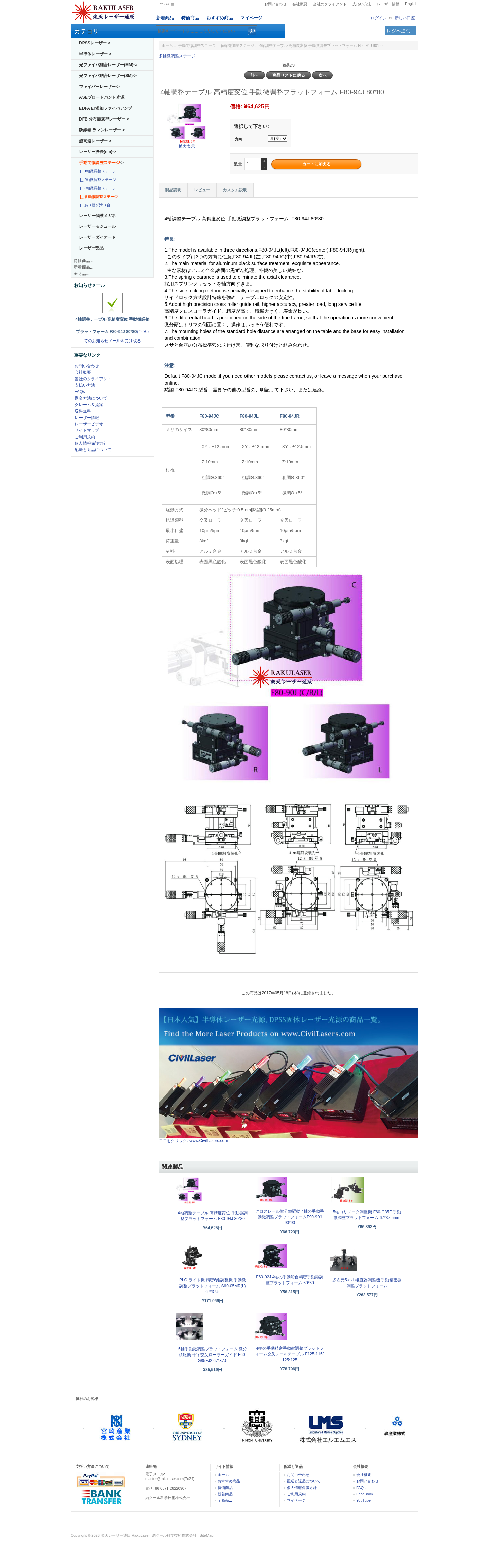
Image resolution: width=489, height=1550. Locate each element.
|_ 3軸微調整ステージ (97, 188)
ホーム (167, 45)
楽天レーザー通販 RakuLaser (125, 1535)
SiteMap (206, 1535)
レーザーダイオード (97, 237)
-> (101, 162)
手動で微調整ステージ (197, 45)
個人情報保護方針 (91, 443)
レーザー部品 (91, 248)
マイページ (251, 17)
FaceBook (364, 1494)
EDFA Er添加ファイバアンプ (105, 108)
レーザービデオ (89, 424)
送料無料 (83, 411)
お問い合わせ (275, 4)
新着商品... (83, 267)
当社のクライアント (330, 4)
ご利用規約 (85, 437)
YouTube (363, 1500)
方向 (238, 139)
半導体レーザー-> (95, 54)
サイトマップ (87, 430)
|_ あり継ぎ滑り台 (94, 205)
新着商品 (165, 17)
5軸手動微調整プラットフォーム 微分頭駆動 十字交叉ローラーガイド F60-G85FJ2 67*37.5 (212, 1355)
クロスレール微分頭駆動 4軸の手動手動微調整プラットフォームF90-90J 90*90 (289, 1217)
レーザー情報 (388, 4)
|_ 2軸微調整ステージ (97, 180)
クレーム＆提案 (89, 404)
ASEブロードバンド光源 (101, 97)
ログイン (378, 18)
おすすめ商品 (219, 17)
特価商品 (190, 17)
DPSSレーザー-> (94, 43)
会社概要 (299, 4)
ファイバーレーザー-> (99, 86)
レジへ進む (399, 30)
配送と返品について (93, 449)
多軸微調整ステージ (237, 45)
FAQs (80, 391)
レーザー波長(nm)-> (97, 151)
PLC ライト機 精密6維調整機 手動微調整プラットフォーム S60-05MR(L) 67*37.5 (212, 1286)
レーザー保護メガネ (97, 215)
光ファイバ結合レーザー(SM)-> (108, 75)
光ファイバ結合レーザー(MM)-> (108, 64)
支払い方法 (361, 4)
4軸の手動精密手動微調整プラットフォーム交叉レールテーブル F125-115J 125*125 (290, 1354)
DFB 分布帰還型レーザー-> (104, 119)
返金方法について (91, 398)
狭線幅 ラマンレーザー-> (102, 130)
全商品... (81, 273)
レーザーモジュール (97, 226)
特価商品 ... (84, 260)
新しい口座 (405, 18)
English (411, 4)
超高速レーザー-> (95, 141)
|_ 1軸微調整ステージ (97, 171)
